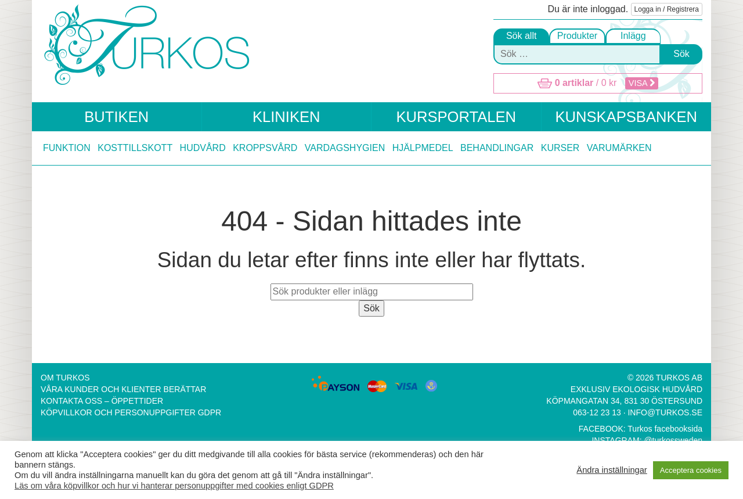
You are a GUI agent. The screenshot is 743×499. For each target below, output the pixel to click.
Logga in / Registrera (666, 9)
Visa (642, 83)
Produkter (577, 36)
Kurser (560, 148)
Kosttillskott (135, 148)
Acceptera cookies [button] (691, 470)
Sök (681, 54)
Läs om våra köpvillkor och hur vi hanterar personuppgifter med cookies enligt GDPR (174, 485)
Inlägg (633, 36)
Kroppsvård (265, 148)
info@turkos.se (664, 412)
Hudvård (203, 148)
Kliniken (286, 117)
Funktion (67, 148)
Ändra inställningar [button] (611, 470)
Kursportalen (456, 117)
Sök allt (521, 36)
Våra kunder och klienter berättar (123, 389)
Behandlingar (496, 148)
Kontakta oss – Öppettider (102, 400)
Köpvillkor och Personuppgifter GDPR (131, 412)
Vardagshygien (345, 148)
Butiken (116, 117)
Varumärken (619, 148)
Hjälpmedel (422, 148)
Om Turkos (65, 377)
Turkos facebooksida (664, 428)
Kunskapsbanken (626, 117)
